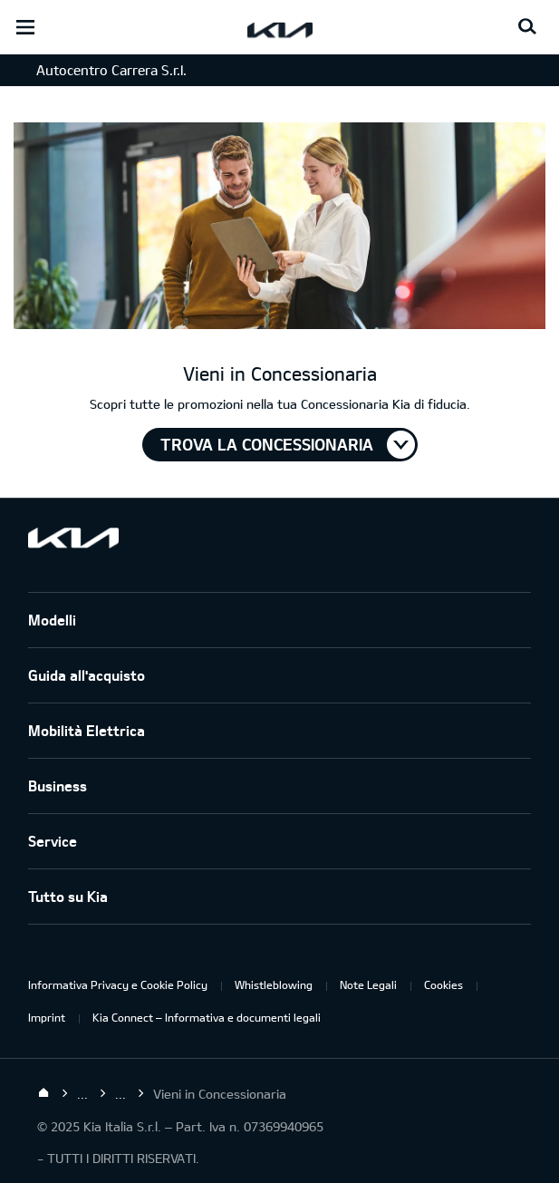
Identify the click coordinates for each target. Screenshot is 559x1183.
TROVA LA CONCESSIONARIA (266, 444)
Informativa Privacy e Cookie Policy (117, 984)
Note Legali (368, 984)
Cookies (443, 984)
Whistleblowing (274, 984)
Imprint (46, 1017)
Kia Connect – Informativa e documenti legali (206, 1017)
